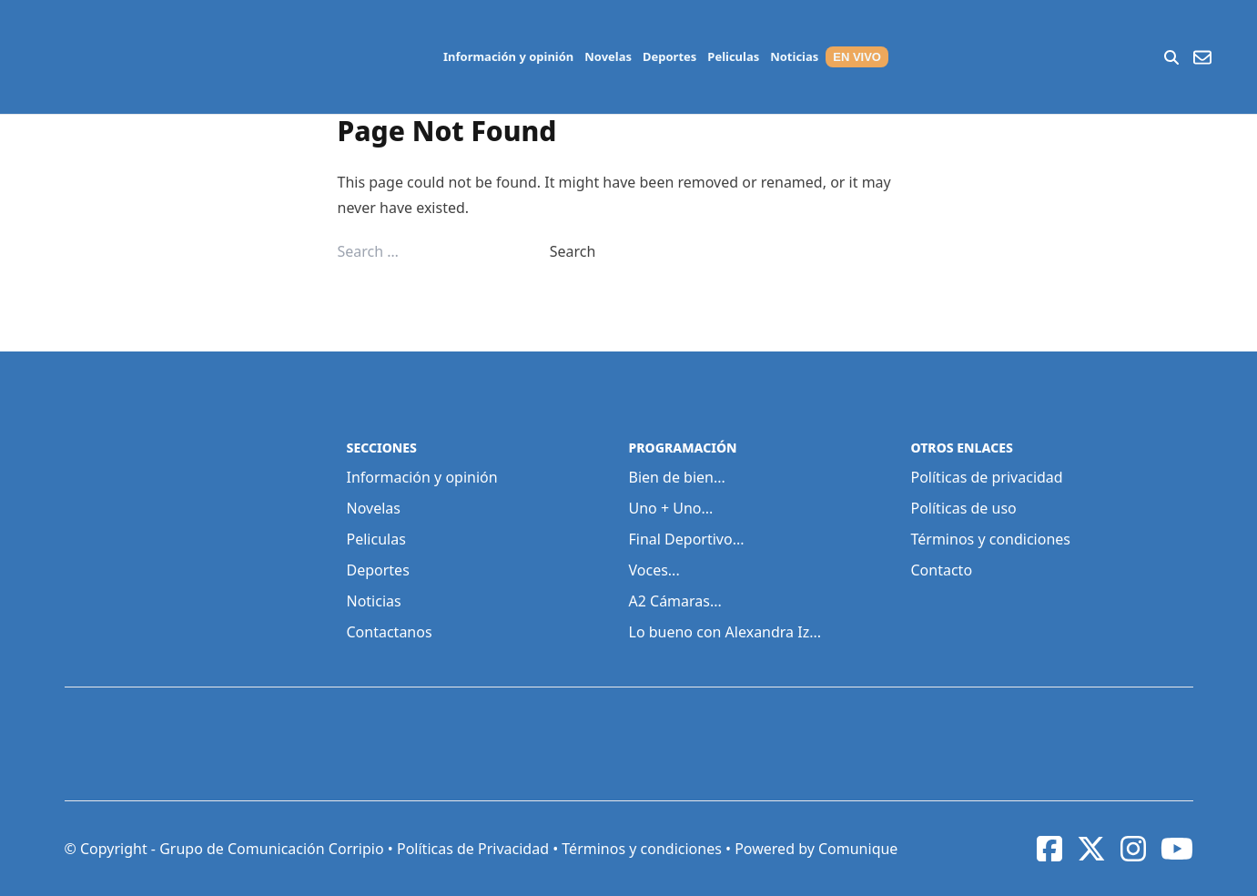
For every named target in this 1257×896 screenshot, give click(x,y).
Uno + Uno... (671, 508)
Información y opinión (508, 56)
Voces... (654, 570)
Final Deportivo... (687, 539)
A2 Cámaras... (675, 601)
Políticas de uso (964, 508)
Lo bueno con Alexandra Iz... (725, 632)
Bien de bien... (677, 477)
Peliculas (733, 56)
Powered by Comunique (816, 849)
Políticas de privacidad (987, 477)
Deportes (669, 56)
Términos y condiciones (991, 539)
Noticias (794, 56)
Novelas (608, 56)
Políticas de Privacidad (473, 849)
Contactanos (389, 632)
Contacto (942, 570)
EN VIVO (857, 57)
